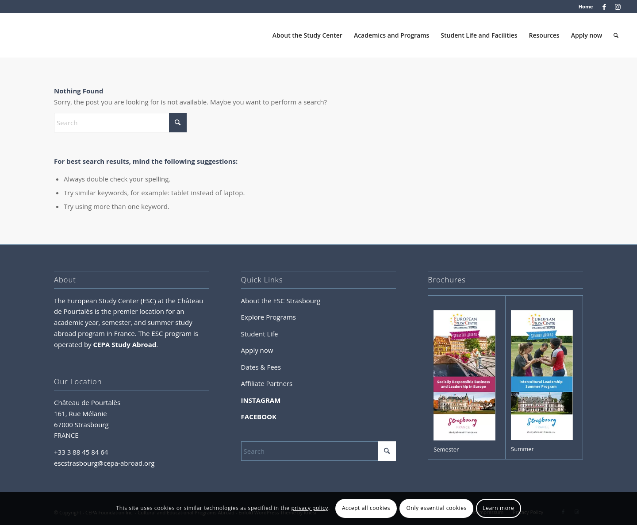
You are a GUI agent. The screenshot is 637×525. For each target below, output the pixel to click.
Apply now (257, 350)
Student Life (259, 333)
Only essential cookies (436, 508)
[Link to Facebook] (604, 6)
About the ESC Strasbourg (281, 300)
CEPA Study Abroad (125, 344)
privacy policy (309, 508)
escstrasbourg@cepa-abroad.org (104, 463)
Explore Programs (268, 317)
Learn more (498, 508)
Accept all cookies (366, 508)
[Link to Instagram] (617, 6)
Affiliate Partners (267, 383)
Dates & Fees (261, 367)
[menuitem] (583, 6)
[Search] (616, 35)
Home (586, 6)
